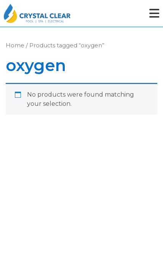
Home (15, 45)
